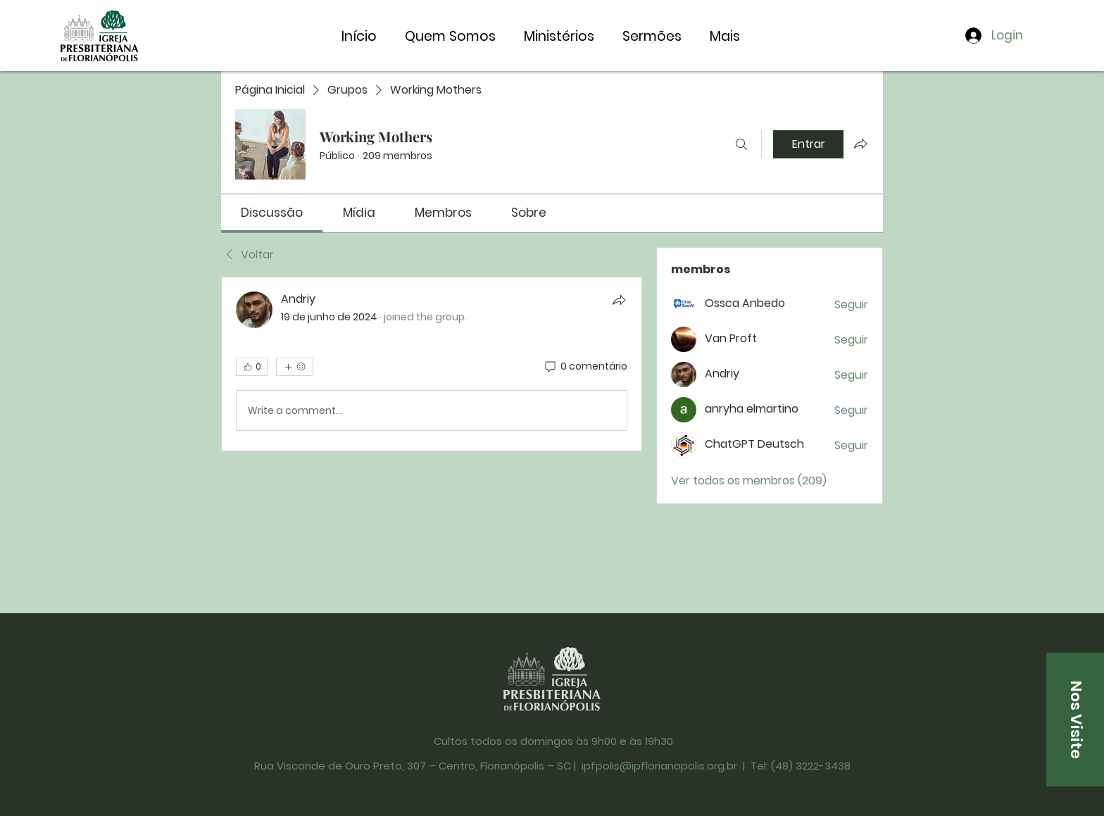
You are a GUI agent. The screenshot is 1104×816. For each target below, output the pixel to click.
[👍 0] (252, 367)
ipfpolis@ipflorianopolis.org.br (659, 765)
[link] (272, 212)
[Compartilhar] (618, 299)
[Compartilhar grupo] (860, 143)
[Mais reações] (294, 367)
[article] (431, 364)
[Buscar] (741, 144)
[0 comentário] (585, 367)
